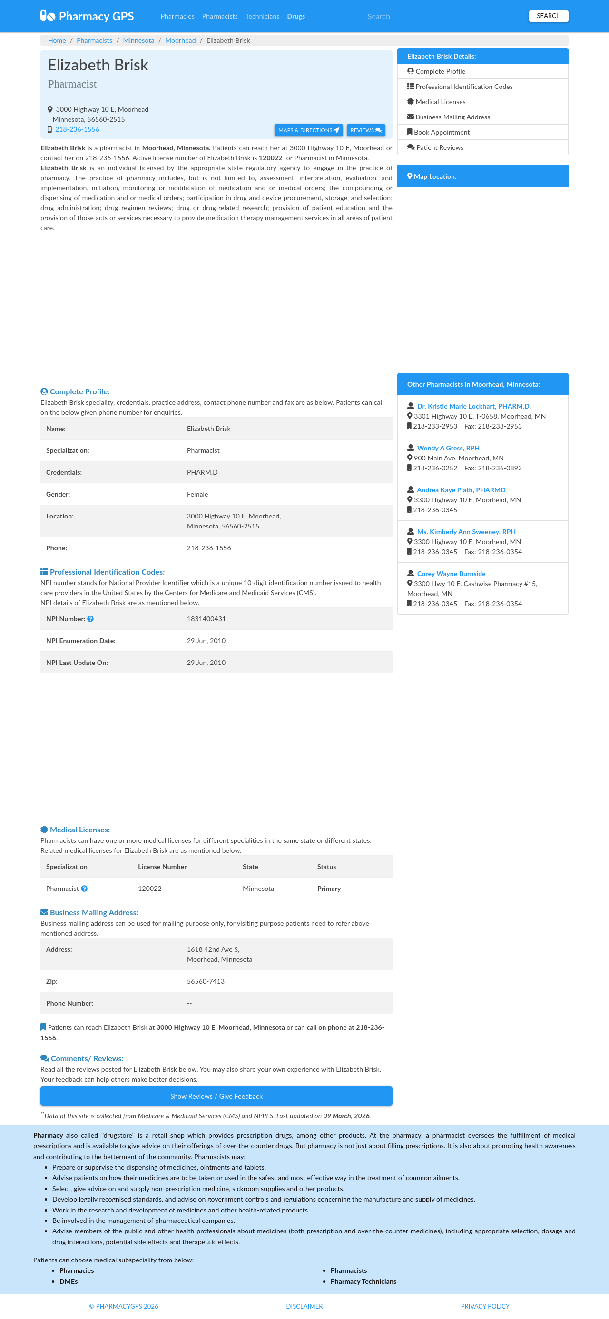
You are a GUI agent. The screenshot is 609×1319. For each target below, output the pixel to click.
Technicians (263, 16)
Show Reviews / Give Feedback (216, 1096)
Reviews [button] (366, 130)
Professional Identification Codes (460, 86)
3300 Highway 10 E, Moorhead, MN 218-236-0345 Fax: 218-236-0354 (464, 542)
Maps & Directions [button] (308, 130)
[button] (90, 619)
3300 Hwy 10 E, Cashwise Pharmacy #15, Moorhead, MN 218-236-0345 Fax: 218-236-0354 (472, 588)
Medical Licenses (436, 102)
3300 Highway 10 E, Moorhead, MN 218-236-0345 (464, 500)
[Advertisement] (216, 309)
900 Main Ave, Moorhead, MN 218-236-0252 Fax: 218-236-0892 (464, 458)
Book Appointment (438, 132)
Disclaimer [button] (304, 1306)
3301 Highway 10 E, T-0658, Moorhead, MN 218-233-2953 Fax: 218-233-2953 (476, 416)
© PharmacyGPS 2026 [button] (123, 1306)
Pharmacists (220, 16)
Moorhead (180, 40)
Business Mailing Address (448, 117)
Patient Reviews (435, 147)
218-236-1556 (76, 129)
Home (57, 40)
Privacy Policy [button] (485, 1306)
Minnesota (139, 40)
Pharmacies (178, 16)
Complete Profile (436, 71)
